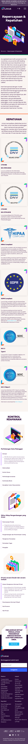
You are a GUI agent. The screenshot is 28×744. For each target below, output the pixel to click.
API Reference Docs (6, 720)
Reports (3, 714)
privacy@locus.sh (11, 320)
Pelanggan (18, 706)
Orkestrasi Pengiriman (7, 694)
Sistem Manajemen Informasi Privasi (12, 584)
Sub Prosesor (6, 606)
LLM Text (17, 721)
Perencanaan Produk (8, 522)
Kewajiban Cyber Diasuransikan (11, 485)
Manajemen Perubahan (8, 539)
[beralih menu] (25, 8)
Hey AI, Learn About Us (21, 719)
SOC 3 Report (18, 401)
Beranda (3, 51)
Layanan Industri (19, 694)
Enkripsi (4, 454)
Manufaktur (18, 696)
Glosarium (3, 722)
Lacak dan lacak (5, 696)
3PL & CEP (17, 683)
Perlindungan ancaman (8, 476)
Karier (16, 710)
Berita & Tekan (19, 712)
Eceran (17, 679)
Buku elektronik (5, 710)
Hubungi (17, 717)
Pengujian (5, 547)
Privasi (14, 740)
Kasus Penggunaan (6, 704)
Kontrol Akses (6, 472)
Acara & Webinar (5, 716)
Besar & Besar (18, 685)
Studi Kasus (4, 708)
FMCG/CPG (18, 681)
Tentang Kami (18, 704)
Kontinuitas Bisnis (7, 481)
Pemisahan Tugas (7, 543)
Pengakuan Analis (19, 708)
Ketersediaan (6, 468)
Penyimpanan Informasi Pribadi (11, 602)
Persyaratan (21, 740)
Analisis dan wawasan (6, 698)
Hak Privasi (5, 610)
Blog (2, 712)
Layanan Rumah (19, 698)
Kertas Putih (4, 706)
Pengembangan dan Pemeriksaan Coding (14, 534)
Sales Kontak (14, 644)
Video (2, 718)
